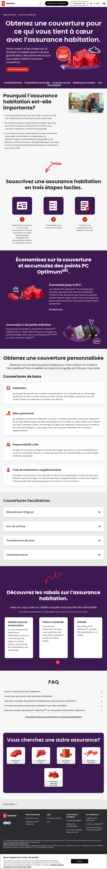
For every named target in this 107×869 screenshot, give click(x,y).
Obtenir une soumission (56, 3)
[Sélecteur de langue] (92, 3)
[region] (53, 861)
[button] (53, 512)
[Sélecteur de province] (98, 3)
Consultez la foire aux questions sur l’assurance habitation (53, 717)
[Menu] (104, 3)
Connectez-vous (79, 3)
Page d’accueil (9, 15)
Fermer (79, 861)
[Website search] (40, 3)
